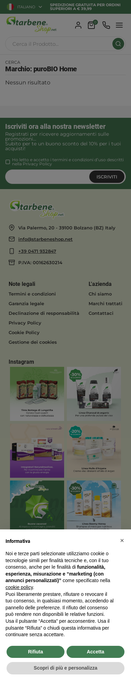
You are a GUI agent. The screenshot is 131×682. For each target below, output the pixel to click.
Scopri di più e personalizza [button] (65, 668)
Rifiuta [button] (35, 651)
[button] (122, 540)
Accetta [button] (95, 651)
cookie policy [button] (19, 587)
